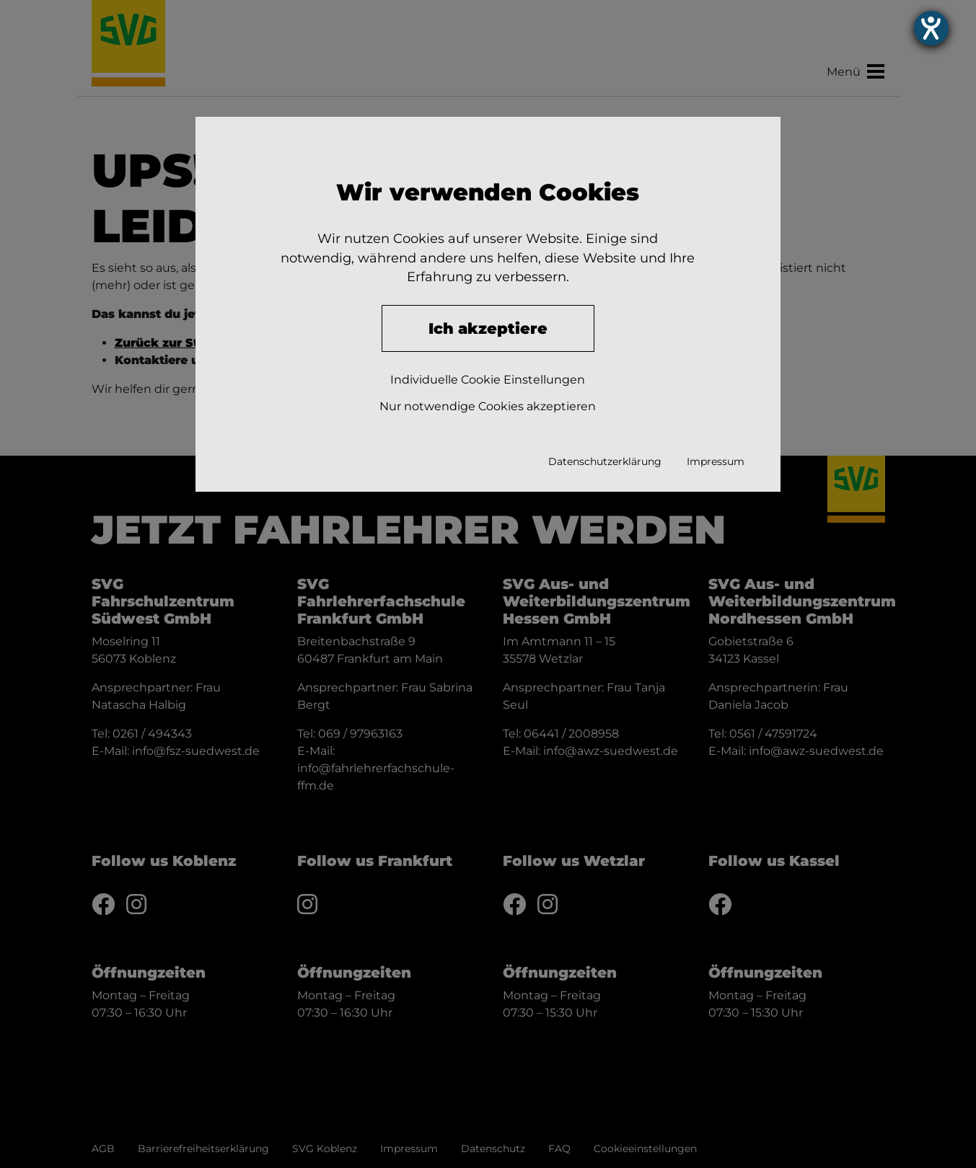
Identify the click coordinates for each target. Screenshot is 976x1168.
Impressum (715, 461)
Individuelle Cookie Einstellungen (487, 379)
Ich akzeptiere (488, 328)
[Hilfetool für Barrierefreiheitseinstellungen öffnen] (947, 29)
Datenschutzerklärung (604, 461)
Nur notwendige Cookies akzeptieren (487, 406)
